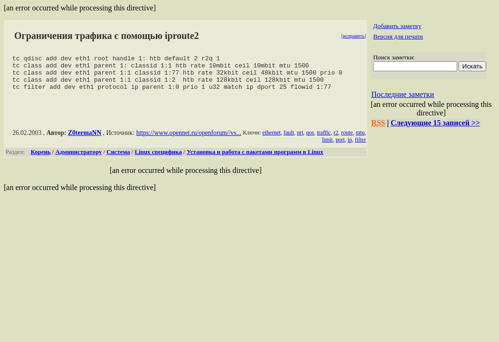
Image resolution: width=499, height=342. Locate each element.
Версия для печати (398, 36)
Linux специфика (158, 159)
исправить (353, 35)
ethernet (271, 139)
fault (289, 139)
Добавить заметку (397, 25)
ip (349, 146)
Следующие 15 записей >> (435, 123)
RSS (378, 123)
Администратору (79, 159)
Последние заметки (402, 94)
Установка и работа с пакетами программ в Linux (255, 159)
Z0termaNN (84, 139)
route (347, 139)
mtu (360, 139)
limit (327, 146)
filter (360, 146)
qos (310, 139)
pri (300, 139)
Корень (41, 159)
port (340, 146)
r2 (336, 139)
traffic (324, 139)
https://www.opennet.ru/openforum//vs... (188, 139)
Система (118, 159)
